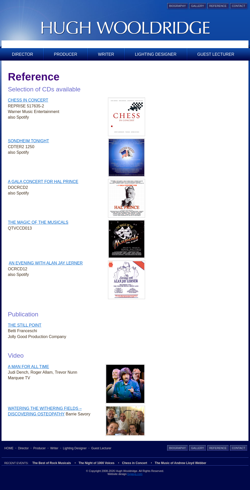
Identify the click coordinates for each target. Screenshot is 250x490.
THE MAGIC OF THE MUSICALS (38, 222)
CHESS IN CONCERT (28, 100)
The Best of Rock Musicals (51, 463)
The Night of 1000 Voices (96, 463)
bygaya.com (134, 473)
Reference (218, 5)
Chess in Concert (134, 463)
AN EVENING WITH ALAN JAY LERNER (46, 263)
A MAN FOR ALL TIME (28, 367)
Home (8, 448)
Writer (106, 54)
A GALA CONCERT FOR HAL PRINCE (43, 181)
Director (22, 54)
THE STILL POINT (24, 325)
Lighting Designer (156, 54)
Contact (238, 5)
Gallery (197, 5)
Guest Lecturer (216, 54)
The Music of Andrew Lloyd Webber (180, 463)
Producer (65, 54)
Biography (177, 5)
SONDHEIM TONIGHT (28, 141)
